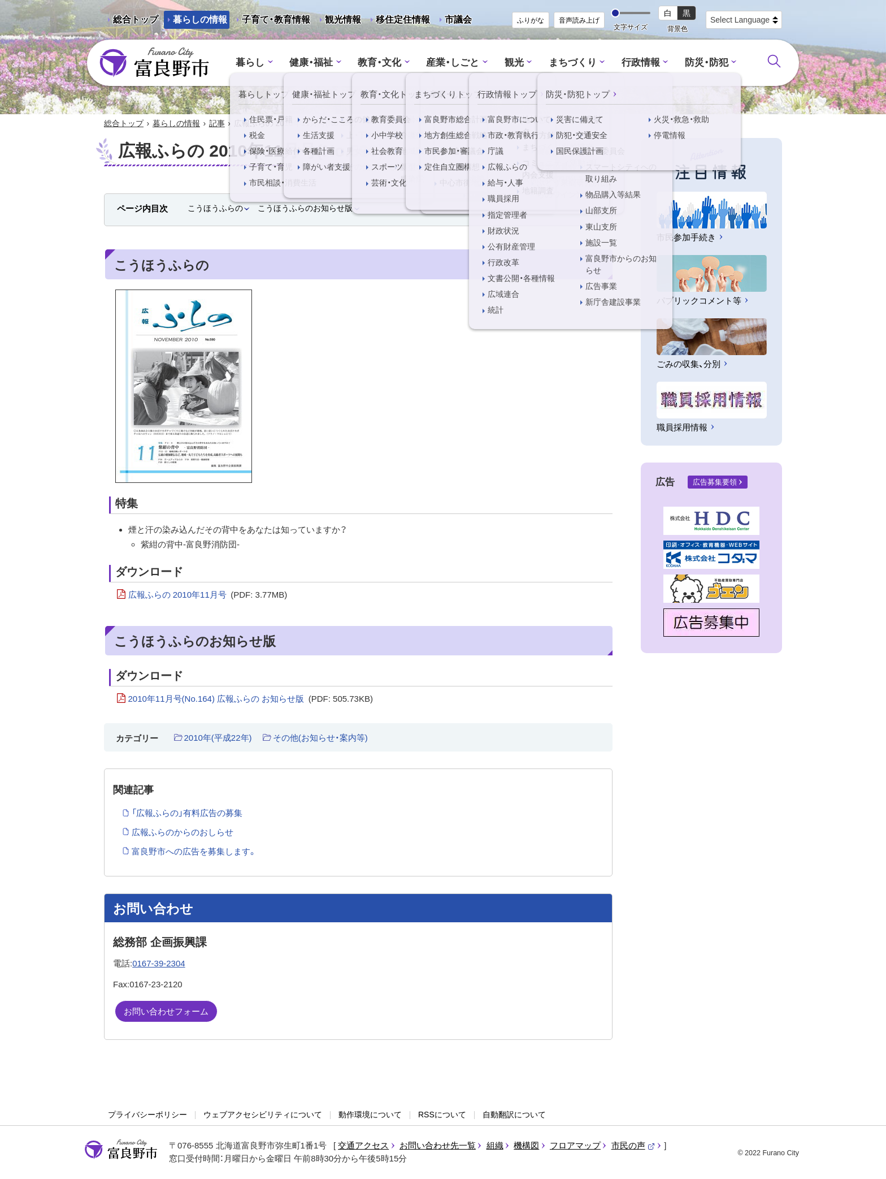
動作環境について (370, 1114)
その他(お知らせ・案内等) (320, 737)
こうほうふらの (215, 208)
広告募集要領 (715, 482)
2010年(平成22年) (218, 737)
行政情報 (641, 62)
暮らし (250, 62)
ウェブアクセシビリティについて (262, 1114)
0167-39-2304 (158, 963)
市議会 (458, 19)
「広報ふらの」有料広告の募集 (187, 813)
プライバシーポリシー (147, 1114)
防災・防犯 (706, 62)
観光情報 (338, 22)
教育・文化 (379, 62)
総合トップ (135, 19)
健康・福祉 (311, 62)
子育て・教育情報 (276, 19)
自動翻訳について (514, 1114)
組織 (495, 1145)
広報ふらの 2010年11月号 (208, 595)
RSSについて (442, 1114)
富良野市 (121, 1149)
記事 (217, 123)
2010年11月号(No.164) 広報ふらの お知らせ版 (250, 699)
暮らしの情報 (200, 19)
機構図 (526, 1145)
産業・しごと (452, 62)
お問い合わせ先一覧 (437, 1145)
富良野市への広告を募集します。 (194, 851)
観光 (514, 62)
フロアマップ (575, 1145)
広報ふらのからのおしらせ (182, 832)
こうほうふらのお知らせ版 (305, 208)
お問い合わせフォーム (166, 1011)
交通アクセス (363, 1145)
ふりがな (530, 20)
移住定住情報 (398, 22)
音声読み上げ (579, 20)
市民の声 (633, 1145)
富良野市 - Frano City (154, 62)
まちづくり (573, 62)
